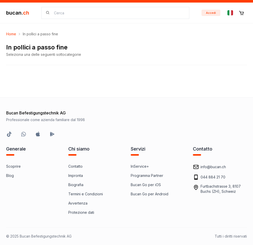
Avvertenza (77, 203)
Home (11, 34)
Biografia (75, 185)
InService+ (140, 166)
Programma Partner (147, 175)
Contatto (75, 166)
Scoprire (13, 166)
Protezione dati (81, 212)
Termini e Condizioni (85, 194)
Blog (10, 175)
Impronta (75, 175)
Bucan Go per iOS (146, 185)
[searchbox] (118, 13)
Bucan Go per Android (149, 194)
